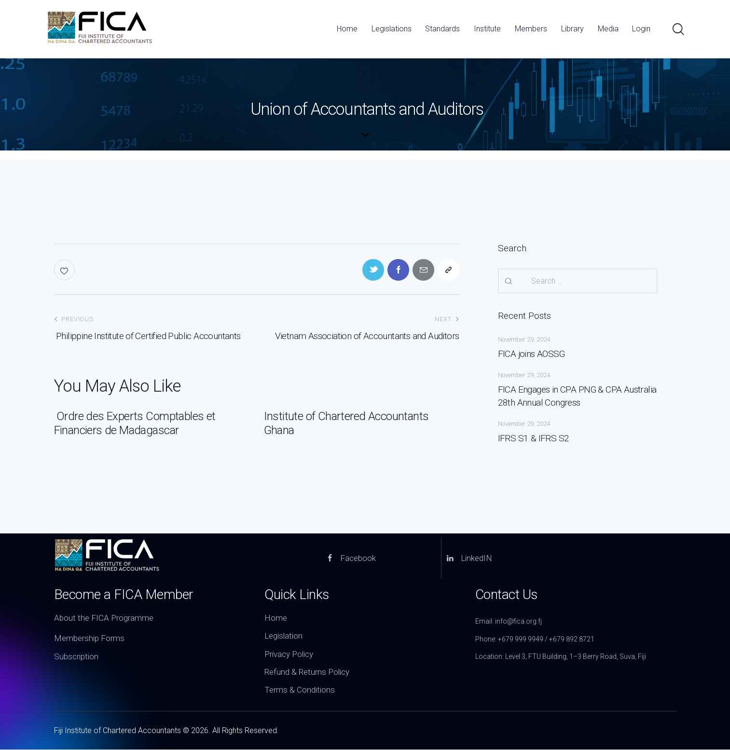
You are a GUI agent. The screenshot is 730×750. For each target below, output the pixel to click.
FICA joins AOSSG (531, 353)
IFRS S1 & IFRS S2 (533, 438)
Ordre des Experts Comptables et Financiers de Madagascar (135, 423)
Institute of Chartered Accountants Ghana (346, 423)
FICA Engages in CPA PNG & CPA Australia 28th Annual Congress (577, 396)
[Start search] (678, 29)
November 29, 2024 (524, 339)
